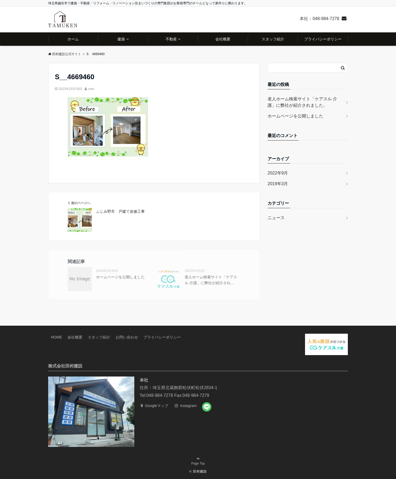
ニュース (276, 217)
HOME (56, 337)
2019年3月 (278, 183)
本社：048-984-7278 (319, 18)
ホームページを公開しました (120, 277)
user (91, 89)
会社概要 (222, 39)
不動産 (171, 39)
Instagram (186, 406)
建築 (121, 39)
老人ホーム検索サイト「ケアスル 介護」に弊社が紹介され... (211, 280)
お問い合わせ (127, 337)
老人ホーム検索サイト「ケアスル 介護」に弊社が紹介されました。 (302, 102)
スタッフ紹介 (273, 39)
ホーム (73, 39)
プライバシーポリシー (323, 39)
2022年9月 (278, 173)
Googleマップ (154, 406)
